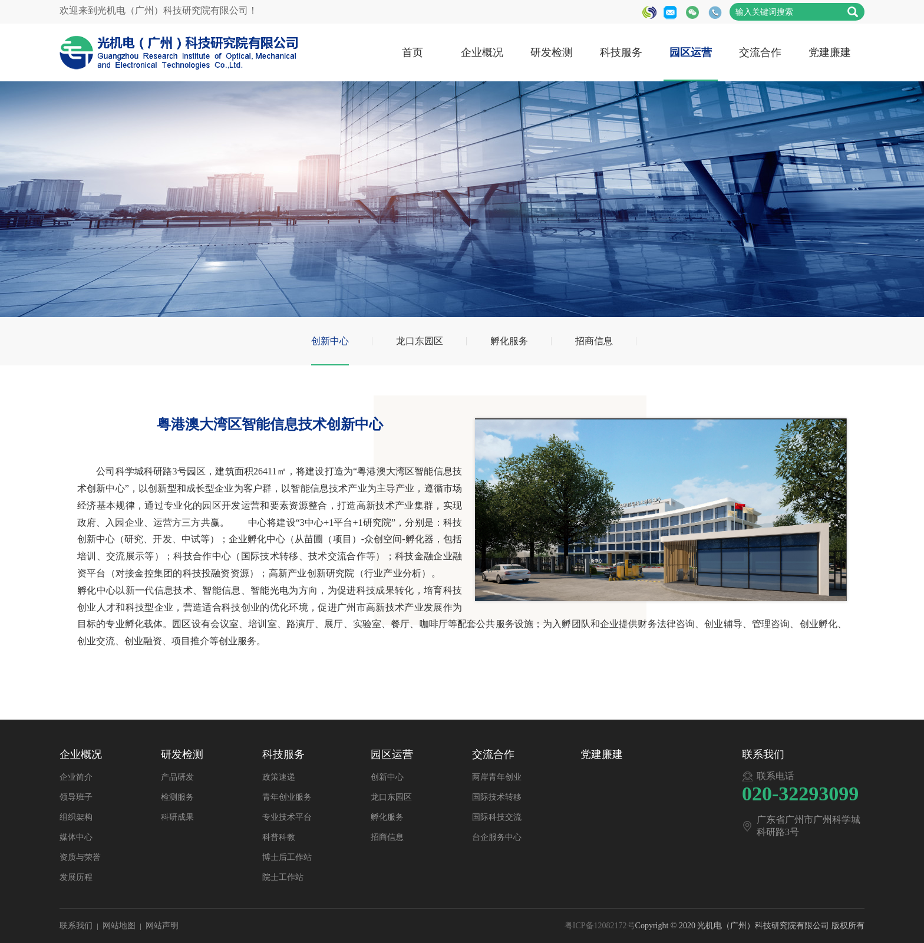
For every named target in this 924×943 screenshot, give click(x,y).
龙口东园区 (419, 341)
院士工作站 (282, 877)
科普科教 (278, 837)
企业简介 (76, 777)
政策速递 (278, 777)
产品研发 (177, 777)
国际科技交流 (497, 817)
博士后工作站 (287, 857)
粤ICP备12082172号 (600, 925)
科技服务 (621, 52)
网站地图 (119, 925)
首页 (412, 52)
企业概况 (482, 52)
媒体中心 (76, 837)
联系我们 (76, 925)
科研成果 (177, 817)
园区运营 (690, 52)
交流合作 (760, 52)
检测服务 (177, 797)
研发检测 (551, 52)
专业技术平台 (287, 817)
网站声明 (162, 925)
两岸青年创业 (497, 777)
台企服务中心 (497, 837)
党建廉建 (829, 52)
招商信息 (594, 341)
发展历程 (76, 877)
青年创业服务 (287, 797)
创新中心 (330, 341)
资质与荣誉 (80, 857)
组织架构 (76, 817)
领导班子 (76, 797)
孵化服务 (509, 341)
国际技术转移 (497, 797)
